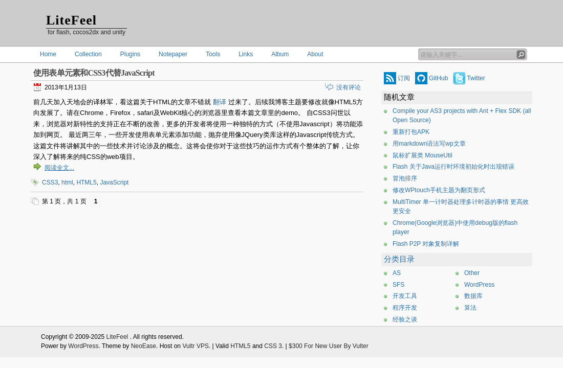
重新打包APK (411, 131)
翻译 (219, 102)
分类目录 (399, 259)
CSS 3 (273, 346)
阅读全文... (59, 167)
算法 (470, 307)
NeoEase (143, 346)
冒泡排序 (405, 178)
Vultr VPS (195, 346)
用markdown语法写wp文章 (429, 143)
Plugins (130, 54)
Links (246, 54)
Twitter (476, 78)
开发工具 (405, 296)
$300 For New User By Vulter (329, 346)
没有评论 (348, 87)
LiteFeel (71, 20)
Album (280, 54)
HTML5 (86, 182)
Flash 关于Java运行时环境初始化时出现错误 (453, 166)
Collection (88, 54)
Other (472, 273)
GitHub (438, 78)
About (315, 54)
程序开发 (405, 307)
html (67, 182)
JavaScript (114, 182)
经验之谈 (405, 319)
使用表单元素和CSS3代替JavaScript (94, 72)
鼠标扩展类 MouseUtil (422, 155)
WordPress (479, 284)
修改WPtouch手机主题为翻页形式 (439, 190)
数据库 (473, 296)
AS (397, 273)
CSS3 (50, 182)
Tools (213, 54)
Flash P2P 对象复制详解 (426, 243)
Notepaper (173, 54)
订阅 (404, 78)
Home (48, 54)
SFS (398, 284)
